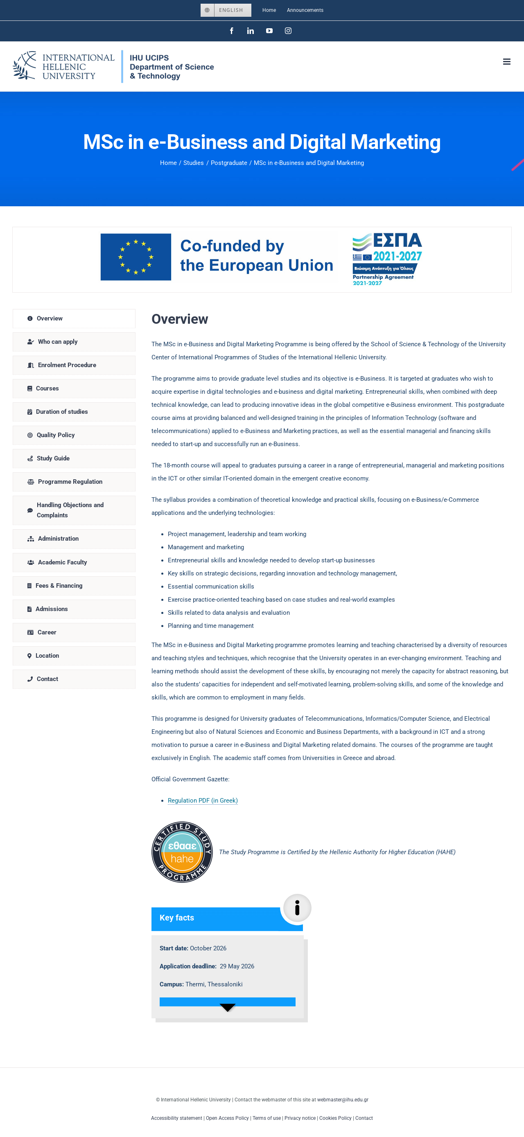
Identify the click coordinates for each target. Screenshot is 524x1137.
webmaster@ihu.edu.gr (342, 1100)
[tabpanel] (330, 667)
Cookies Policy (335, 1118)
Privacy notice (300, 1118)
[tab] (74, 318)
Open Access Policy (227, 1118)
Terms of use (267, 1118)
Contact (364, 1118)
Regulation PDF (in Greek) (203, 800)
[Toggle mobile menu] (507, 61)
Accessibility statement (176, 1118)
